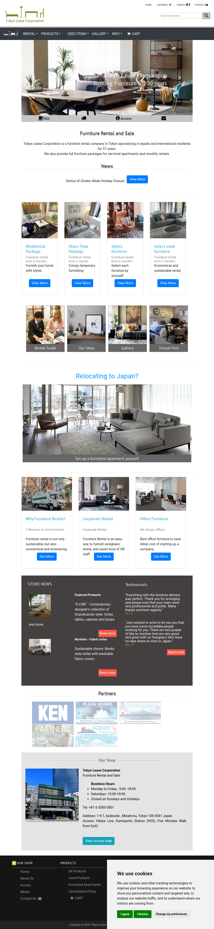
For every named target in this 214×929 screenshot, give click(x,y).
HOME (148, 5)
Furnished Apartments (85, 885)
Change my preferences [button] (171, 914)
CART (133, 34)
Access (25, 885)
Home (24, 872)
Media (24, 892)
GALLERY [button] (99, 34)
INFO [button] (116, 34)
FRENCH (183, 4)
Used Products (79, 878)
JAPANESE (164, 4)
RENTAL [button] (29, 34)
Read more (107, 633)
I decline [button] (142, 914)
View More (137, 179)
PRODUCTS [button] (49, 34)
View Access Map (98, 841)
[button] (34, 77)
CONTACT (201, 5)
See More (47, 556)
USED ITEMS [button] (76, 34)
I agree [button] (124, 914)
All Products (77, 871)
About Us (27, 878)
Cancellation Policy (82, 891)
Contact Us (31, 899)
